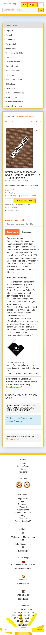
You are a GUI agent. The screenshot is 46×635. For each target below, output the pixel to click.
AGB (23, 501)
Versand (23, 507)
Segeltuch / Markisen (13, 106)
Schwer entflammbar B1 (14, 93)
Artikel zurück (10, 122)
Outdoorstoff (10, 40)
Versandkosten (11, 207)
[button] (41, 4)
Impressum (23, 499)
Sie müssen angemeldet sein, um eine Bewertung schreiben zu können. (21, 408)
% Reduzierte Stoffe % (14, 102)
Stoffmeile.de (23, 584)
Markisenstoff (10, 44)
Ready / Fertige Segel (13, 97)
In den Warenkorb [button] (24, 201)
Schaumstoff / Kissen (13, 80)
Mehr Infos (24, 621)
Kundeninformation (23, 513)
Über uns (23, 518)
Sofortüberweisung (23, 544)
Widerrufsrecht (23, 510)
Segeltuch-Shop (9, 4)
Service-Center (23, 466)
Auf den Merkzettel (15, 220)
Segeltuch (9, 31)
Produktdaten (27, 232)
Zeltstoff (8, 35)
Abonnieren (37, 630)
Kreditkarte (23, 551)
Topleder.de (23, 599)
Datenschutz (23, 504)
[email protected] (14, 387)
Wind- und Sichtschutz (14, 53)
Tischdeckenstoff (11, 66)
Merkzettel (23, 472)
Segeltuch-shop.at (23, 569)
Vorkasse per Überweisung (23, 537)
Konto (23, 469)
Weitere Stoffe (10, 88)
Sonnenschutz (11, 48)
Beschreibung (12, 232)
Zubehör (8, 57)
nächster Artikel (35, 122)
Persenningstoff (11, 75)
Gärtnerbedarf (10, 84)
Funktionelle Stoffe (12, 62)
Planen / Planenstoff (13, 71)
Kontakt (23, 464)
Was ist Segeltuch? (23, 521)
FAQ (23, 515)
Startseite (19, 116)
